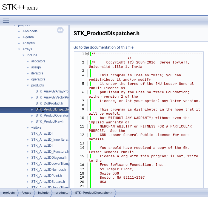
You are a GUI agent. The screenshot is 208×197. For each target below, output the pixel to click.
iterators (37, 73)
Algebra (28, 37)
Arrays (27, 49)
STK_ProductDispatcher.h (54, 109)
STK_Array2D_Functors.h (50, 151)
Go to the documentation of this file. (104, 47)
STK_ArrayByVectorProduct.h (57, 97)
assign (36, 67)
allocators (38, 61)
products (37, 85)
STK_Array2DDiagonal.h (49, 158)
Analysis (28, 43)
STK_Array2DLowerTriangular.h (54, 164)
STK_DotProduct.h (49, 103)
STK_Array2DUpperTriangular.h (54, 188)
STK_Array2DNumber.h (48, 170)
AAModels (30, 31)
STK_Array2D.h (42, 145)
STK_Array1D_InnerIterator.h (52, 139)
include (32, 55)
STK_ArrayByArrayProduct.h (57, 91)
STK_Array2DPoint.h (46, 176)
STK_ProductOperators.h (54, 115)
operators (38, 79)
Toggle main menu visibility (7, 18)
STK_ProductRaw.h (50, 121)
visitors (36, 127)
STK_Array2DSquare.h (48, 182)
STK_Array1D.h (42, 133)
